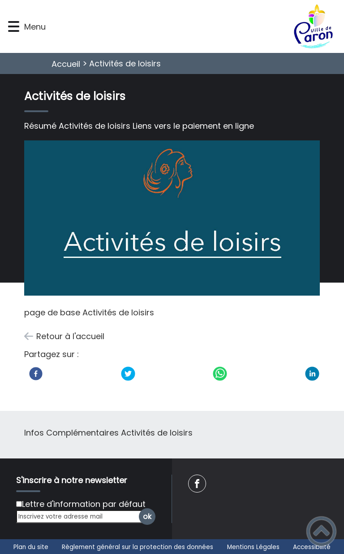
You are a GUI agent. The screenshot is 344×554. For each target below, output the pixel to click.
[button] (13, 26)
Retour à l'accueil (70, 336)
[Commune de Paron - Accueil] (194, 26)
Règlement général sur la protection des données (137, 547)
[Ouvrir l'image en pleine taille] (172, 219)
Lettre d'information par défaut (84, 504)
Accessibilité (312, 547)
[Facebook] (35, 373)
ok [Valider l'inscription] (147, 516)
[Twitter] (128, 373)
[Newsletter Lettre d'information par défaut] (19, 504)
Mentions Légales (253, 547)
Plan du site (30, 547)
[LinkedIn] (312, 373)
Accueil (66, 64)
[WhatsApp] (220, 373)
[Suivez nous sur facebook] (197, 484)
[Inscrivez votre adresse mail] (82, 516)
